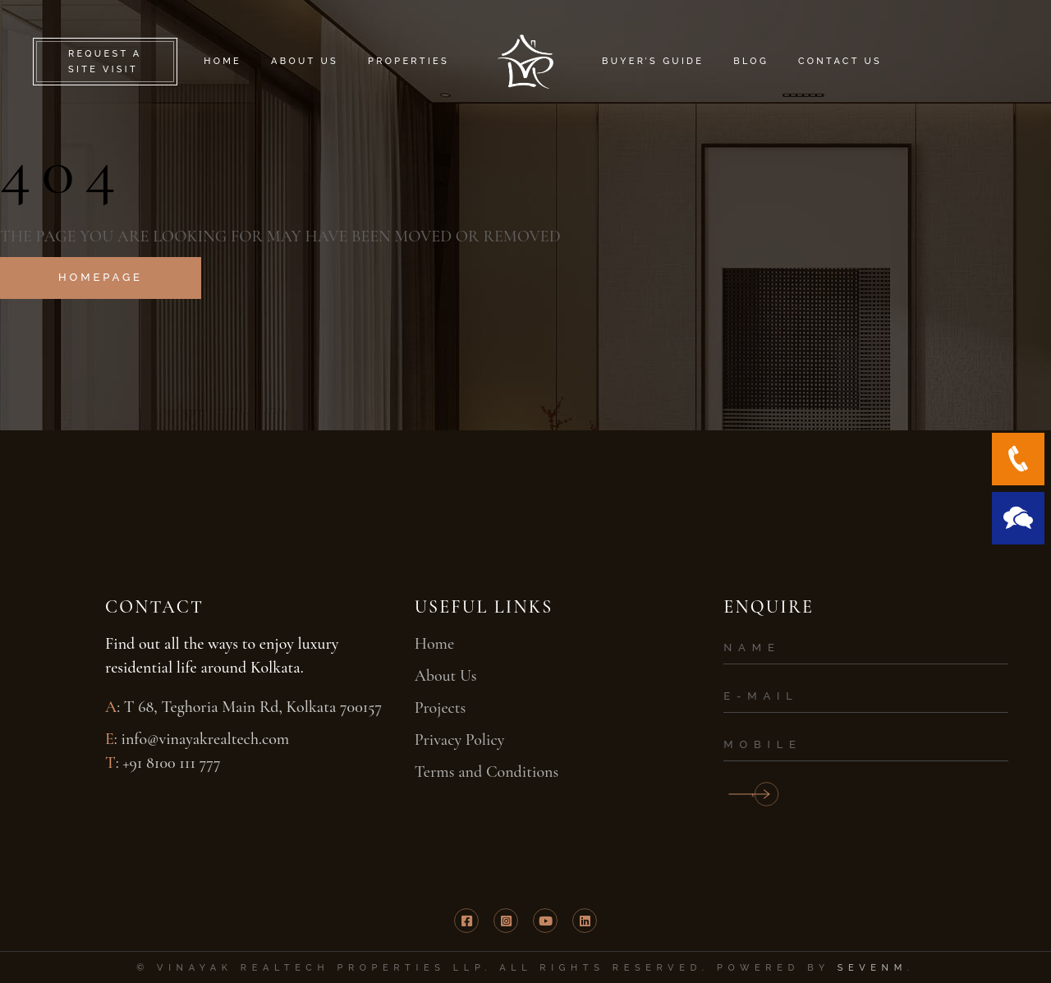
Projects (440, 708)
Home (434, 644)
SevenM (872, 967)
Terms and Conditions (487, 772)
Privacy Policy (460, 740)
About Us (446, 676)
